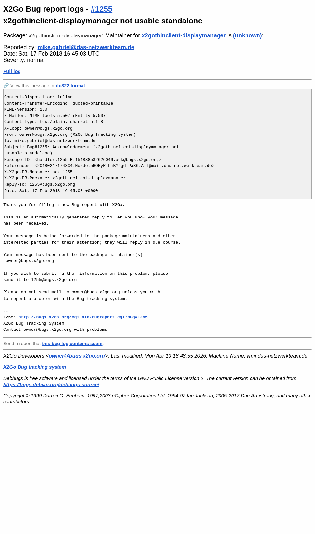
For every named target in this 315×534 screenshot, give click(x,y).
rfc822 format (70, 85)
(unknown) (247, 35)
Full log (12, 71)
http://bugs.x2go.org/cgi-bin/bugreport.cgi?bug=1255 (83, 317)
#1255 (101, 9)
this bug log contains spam (72, 343)
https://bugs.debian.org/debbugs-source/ (51, 384)
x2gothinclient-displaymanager (65, 36)
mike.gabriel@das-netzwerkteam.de (86, 47)
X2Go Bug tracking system (34, 367)
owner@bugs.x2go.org (77, 355)
